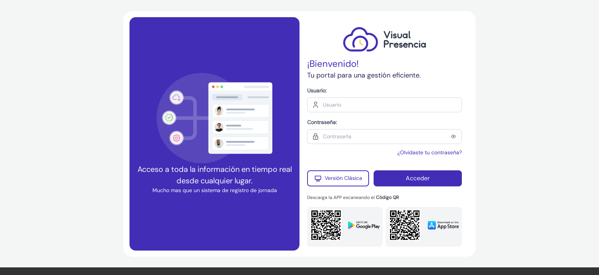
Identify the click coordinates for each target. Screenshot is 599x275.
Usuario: (317, 90)
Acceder (418, 178)
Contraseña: (322, 122)
